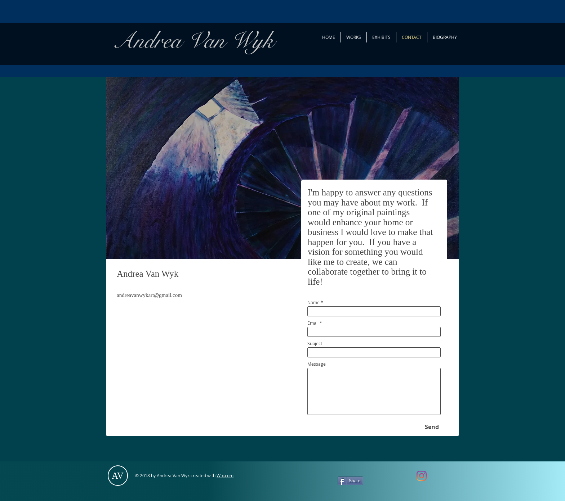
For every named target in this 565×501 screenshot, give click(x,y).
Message (316, 364)
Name (313, 302)
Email (313, 323)
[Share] (350, 481)
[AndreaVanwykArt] (422, 476)
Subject (314, 343)
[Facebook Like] (390, 479)
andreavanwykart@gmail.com (149, 295)
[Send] (432, 426)
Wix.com (225, 475)
